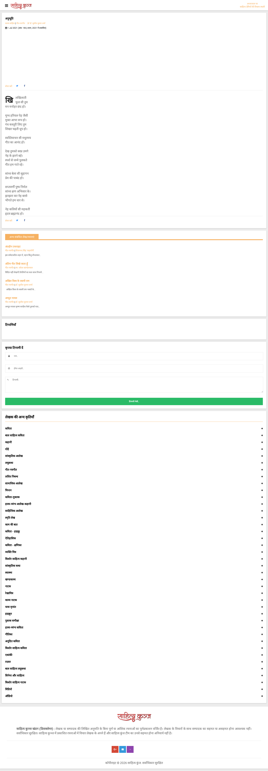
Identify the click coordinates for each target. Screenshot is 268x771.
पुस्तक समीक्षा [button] (134, 620)
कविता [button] (134, 428)
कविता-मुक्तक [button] (134, 497)
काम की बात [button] (134, 524)
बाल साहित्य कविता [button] (134, 435)
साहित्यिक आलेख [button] (134, 511)
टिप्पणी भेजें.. (134, 401)
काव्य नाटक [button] (134, 600)
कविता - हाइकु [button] (134, 531)
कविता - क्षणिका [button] (134, 545)
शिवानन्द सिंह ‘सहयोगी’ (25, 250)
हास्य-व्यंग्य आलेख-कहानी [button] (134, 504)
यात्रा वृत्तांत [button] (134, 607)
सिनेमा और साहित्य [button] (134, 675)
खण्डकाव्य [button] (134, 579)
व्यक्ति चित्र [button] (134, 552)
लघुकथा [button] (134, 463)
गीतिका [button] (134, 634)
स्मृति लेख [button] (134, 517)
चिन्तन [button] (134, 490)
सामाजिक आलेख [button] (134, 483)
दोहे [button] (134, 449)
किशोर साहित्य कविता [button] (134, 648)
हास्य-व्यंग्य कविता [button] (134, 627)
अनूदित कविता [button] (134, 641)
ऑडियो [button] (134, 696)
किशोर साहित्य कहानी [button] (134, 559)
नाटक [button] (134, 586)
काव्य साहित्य (10, 23)
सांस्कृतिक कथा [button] (134, 565)
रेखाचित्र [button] (134, 593)
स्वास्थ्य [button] (134, 572)
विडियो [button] (134, 689)
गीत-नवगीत (20, 23)
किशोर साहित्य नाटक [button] (134, 682)
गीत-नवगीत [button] (134, 469)
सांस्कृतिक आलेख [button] (134, 456)
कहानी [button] (134, 442)
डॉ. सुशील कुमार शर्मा (36, 23)
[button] (17, 86)
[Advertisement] (134, 55)
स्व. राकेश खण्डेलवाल (24, 267)
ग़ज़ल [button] (134, 661)
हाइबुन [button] (134, 613)
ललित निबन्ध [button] (134, 476)
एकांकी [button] (134, 655)
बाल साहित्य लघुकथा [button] (134, 668)
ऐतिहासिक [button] (134, 538)
